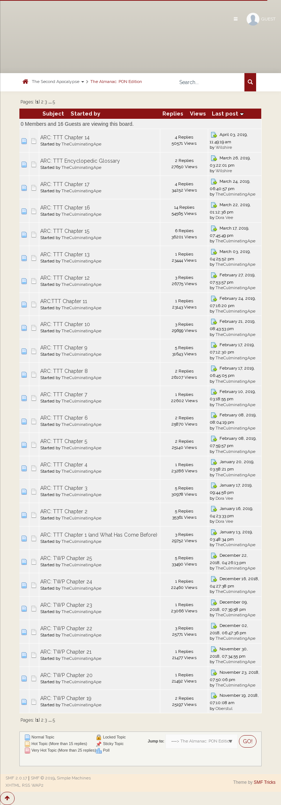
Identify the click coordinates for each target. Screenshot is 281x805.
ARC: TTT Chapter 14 (65, 137)
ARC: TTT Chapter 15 (64, 231)
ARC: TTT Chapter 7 (63, 394)
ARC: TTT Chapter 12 (65, 278)
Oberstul (224, 708)
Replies (172, 113)
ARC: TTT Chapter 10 (65, 324)
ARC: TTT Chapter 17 (64, 184)
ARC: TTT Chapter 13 (65, 254)
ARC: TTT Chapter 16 (65, 208)
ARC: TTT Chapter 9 (63, 348)
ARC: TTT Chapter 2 (63, 511)
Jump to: (156, 741)
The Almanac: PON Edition (116, 81)
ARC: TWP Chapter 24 (66, 582)
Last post (228, 113)
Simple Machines (74, 778)
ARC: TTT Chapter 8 (64, 371)
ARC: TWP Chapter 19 (65, 698)
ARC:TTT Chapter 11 (63, 301)
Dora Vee (224, 217)
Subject (53, 113)
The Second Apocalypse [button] (58, 81)
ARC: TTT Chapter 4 (63, 465)
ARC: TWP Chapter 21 (65, 652)
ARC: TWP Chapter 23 (66, 605)
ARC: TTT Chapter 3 (63, 488)
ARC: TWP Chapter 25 (66, 558)
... (50, 102)
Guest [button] (261, 19)
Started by (85, 113)
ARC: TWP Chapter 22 (66, 628)
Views (198, 113)
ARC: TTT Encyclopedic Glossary (80, 161)
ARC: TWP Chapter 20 (66, 675)
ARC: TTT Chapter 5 (63, 441)
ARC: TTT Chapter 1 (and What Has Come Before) (98, 535)
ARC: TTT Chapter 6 (64, 418)
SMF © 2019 (43, 778)
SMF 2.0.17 (16, 778)
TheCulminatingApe (81, 144)
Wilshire (224, 147)
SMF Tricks (265, 782)
